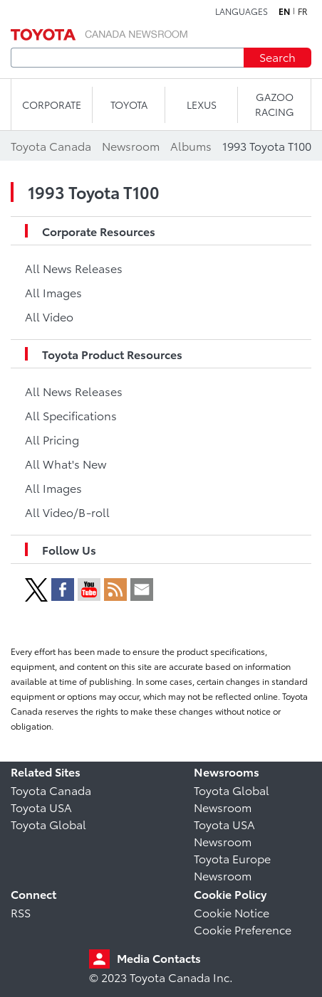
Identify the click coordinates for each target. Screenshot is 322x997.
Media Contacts (159, 957)
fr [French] (303, 11)
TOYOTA (128, 104)
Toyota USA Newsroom (224, 832)
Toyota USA (41, 807)
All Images (53, 292)
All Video (49, 316)
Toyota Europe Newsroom (232, 866)
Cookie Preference (242, 929)
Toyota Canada (51, 790)
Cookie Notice (231, 912)
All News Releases (74, 268)
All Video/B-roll (67, 511)
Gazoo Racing (274, 104)
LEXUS (202, 104)
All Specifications (71, 415)
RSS (21, 912)
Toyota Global (48, 824)
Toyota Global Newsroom (231, 798)
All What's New (65, 463)
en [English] (284, 11)
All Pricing (52, 439)
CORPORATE (51, 104)
